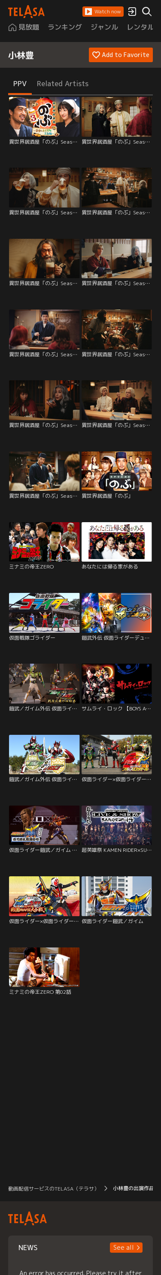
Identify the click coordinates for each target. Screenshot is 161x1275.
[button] (103, 11)
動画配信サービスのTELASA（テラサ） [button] (53, 1188)
